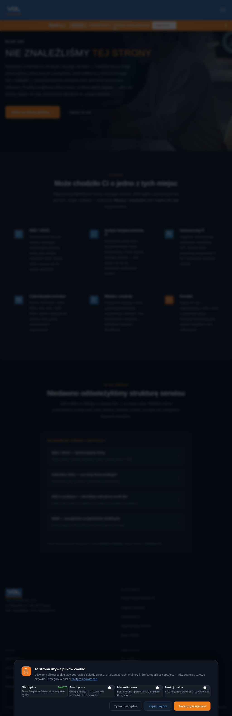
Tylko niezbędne (125, 706)
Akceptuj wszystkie (192, 706)
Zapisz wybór (158, 706)
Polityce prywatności (84, 679)
